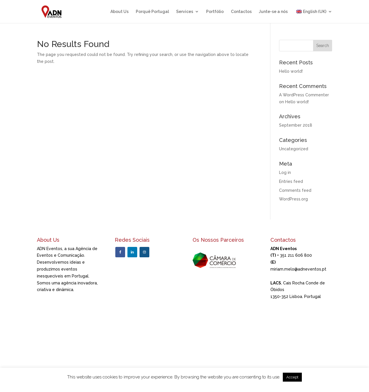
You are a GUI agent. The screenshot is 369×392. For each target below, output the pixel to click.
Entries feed (291, 181)
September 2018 (295, 125)
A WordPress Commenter (304, 95)
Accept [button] (292, 377)
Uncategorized (293, 149)
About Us (119, 12)
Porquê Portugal (152, 12)
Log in (285, 172)
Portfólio (215, 12)
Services (184, 12)
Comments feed (295, 190)
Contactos (241, 12)
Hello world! (291, 71)
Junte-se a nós (273, 12)
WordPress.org (293, 199)
